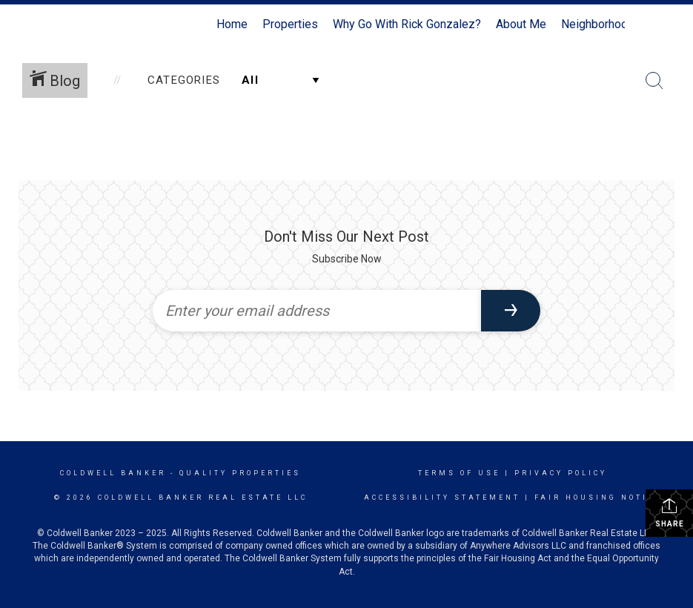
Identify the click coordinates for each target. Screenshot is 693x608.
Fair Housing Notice (597, 497)
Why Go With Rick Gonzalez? (407, 24)
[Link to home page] (76, 24)
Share (669, 512)
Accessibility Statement (442, 497)
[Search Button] (654, 81)
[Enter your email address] (317, 310)
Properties (290, 24)
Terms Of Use (459, 473)
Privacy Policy (560, 473)
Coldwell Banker (113, 473)
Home (232, 24)
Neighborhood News (614, 24)
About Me (521, 24)
